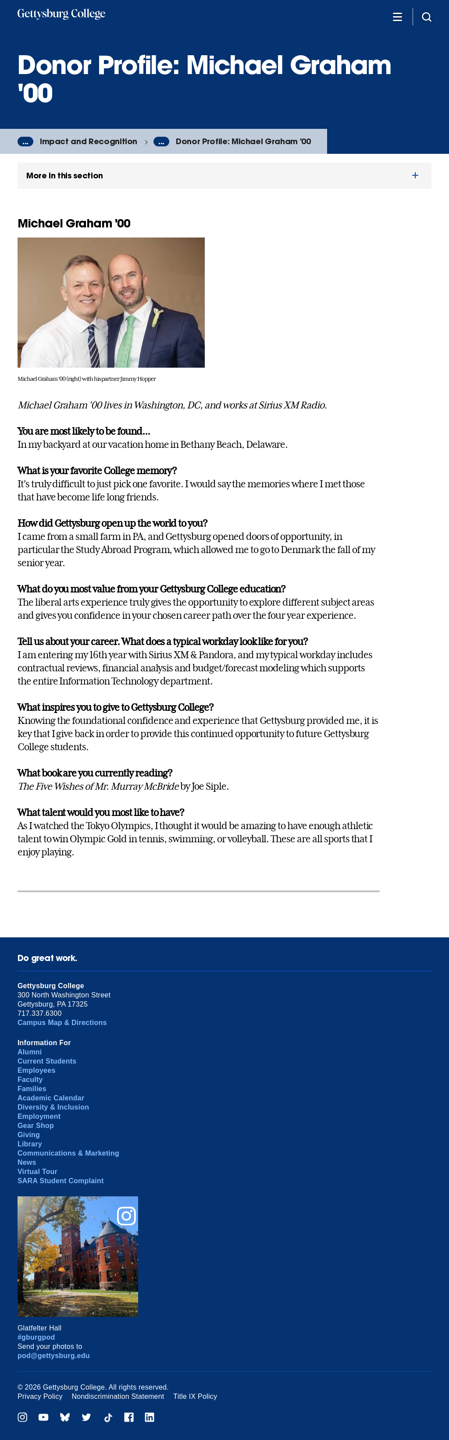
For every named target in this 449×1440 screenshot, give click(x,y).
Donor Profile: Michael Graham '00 (243, 141)
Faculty (30, 1079)
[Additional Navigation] (397, 16)
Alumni (30, 1052)
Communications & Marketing (68, 1153)
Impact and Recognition (88, 141)
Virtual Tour (37, 1171)
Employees (37, 1070)
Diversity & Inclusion (53, 1107)
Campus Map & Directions (62, 1022)
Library (30, 1144)
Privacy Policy (40, 1396)
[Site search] (426, 16)
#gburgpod (36, 1337)
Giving (29, 1135)
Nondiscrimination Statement (118, 1396)
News (27, 1162)
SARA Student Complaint (61, 1181)
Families (32, 1088)
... (25, 141)
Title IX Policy (195, 1396)
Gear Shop (36, 1125)
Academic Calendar (51, 1098)
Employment (39, 1116)
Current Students (47, 1061)
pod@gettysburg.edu (54, 1355)
